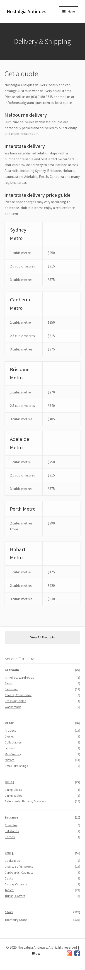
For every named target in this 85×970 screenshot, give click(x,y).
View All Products (42, 637)
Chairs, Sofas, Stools (19, 866)
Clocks (9, 736)
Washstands (13, 707)
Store (9, 912)
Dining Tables (13, 796)
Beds (8, 683)
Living (9, 853)
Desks (9, 878)
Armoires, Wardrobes (19, 677)
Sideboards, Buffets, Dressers (25, 801)
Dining (9, 782)
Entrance (11, 817)
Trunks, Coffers (15, 896)
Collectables (13, 742)
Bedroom (12, 670)
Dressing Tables (15, 701)
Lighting (10, 748)
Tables (9, 890)
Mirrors (10, 760)
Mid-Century (13, 754)
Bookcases (12, 861)
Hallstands (12, 831)
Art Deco (11, 730)
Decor (9, 723)
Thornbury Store (16, 920)
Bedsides (11, 689)
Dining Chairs (13, 790)
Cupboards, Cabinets (19, 872)
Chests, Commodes (18, 695)
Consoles (11, 825)
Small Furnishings (16, 766)
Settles (10, 837)
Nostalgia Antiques (26, 11)
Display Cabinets (16, 884)
